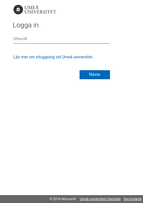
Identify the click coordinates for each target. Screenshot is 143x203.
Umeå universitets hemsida (100, 199)
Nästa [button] (94, 74)
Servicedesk (133, 199)
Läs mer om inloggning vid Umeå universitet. (54, 57)
